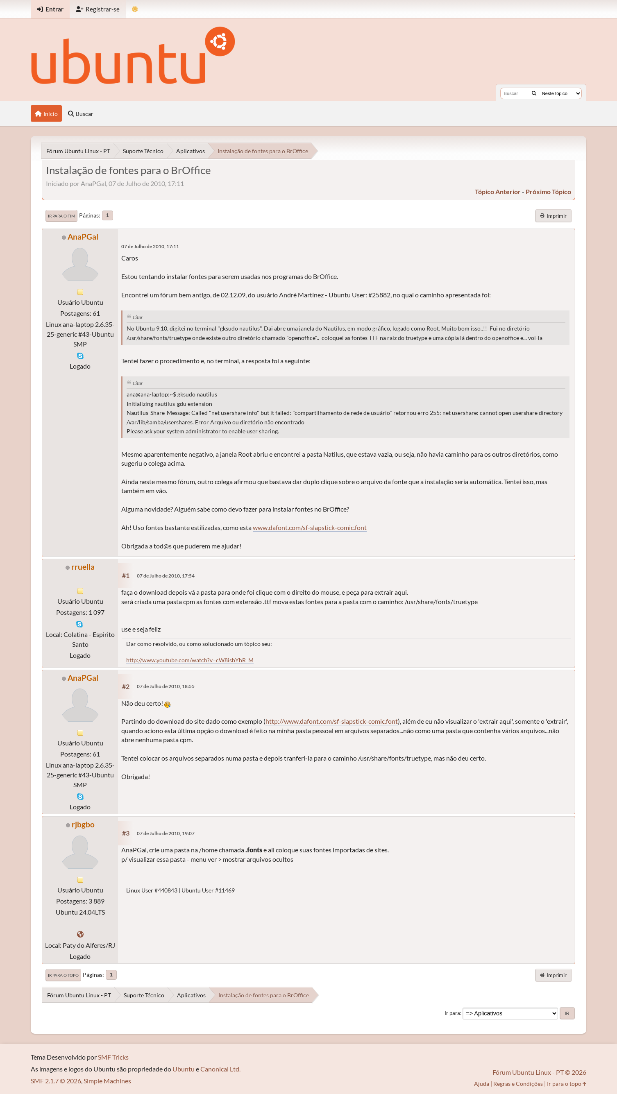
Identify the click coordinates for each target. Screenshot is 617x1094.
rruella (83, 566)
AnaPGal (83, 236)
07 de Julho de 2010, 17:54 (166, 575)
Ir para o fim (61, 215)
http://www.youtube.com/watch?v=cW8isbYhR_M (190, 660)
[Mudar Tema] (135, 9)
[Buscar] (534, 93)
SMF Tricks (113, 1057)
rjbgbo (83, 824)
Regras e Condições (518, 1083)
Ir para (452, 1013)
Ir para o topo (63, 975)
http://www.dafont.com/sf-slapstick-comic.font (331, 721)
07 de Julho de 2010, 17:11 (150, 246)
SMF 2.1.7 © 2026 (56, 1081)
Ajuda (481, 1083)
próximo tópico (548, 191)
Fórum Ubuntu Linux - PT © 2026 (539, 1072)
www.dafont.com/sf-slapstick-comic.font (310, 527)
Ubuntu (183, 1069)
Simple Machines (107, 1081)
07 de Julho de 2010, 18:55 (166, 686)
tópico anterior (498, 191)
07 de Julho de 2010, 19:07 (166, 833)
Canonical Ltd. (220, 1069)
